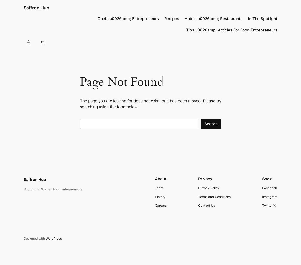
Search (211, 124)
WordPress (54, 238)
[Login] (28, 42)
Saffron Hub (36, 7)
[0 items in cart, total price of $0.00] (42, 42)
